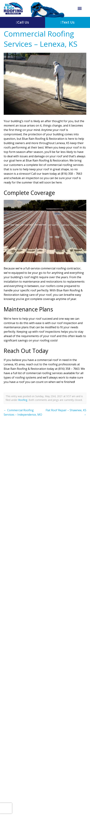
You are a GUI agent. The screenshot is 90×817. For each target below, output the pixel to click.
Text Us (68, 22)
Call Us (22, 22)
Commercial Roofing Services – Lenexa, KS (40, 38)
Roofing (22, 400)
